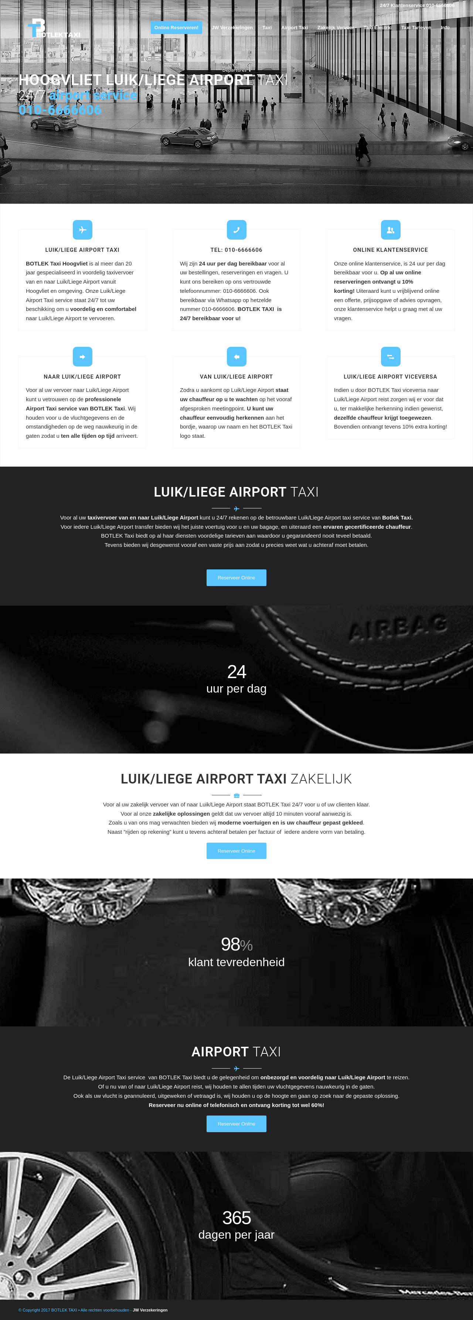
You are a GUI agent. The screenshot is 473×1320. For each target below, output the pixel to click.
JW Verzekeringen (150, 1310)
